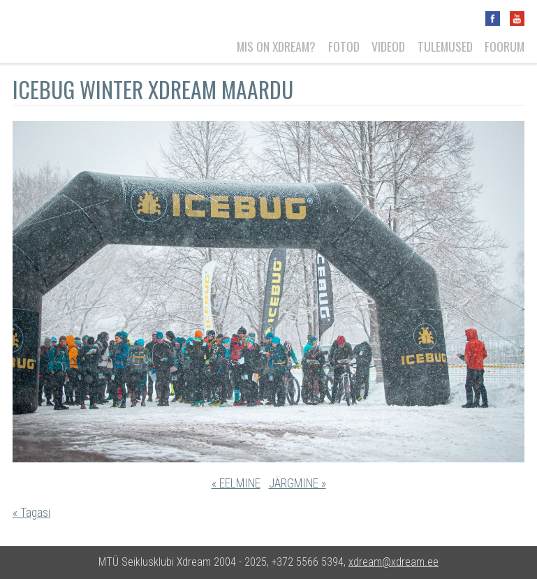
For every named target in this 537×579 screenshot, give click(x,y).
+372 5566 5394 (308, 562)
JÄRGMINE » (297, 483)
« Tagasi (31, 513)
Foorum (504, 46)
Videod (388, 46)
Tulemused (445, 46)
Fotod (344, 46)
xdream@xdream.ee (393, 562)
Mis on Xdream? (276, 46)
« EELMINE (236, 483)
